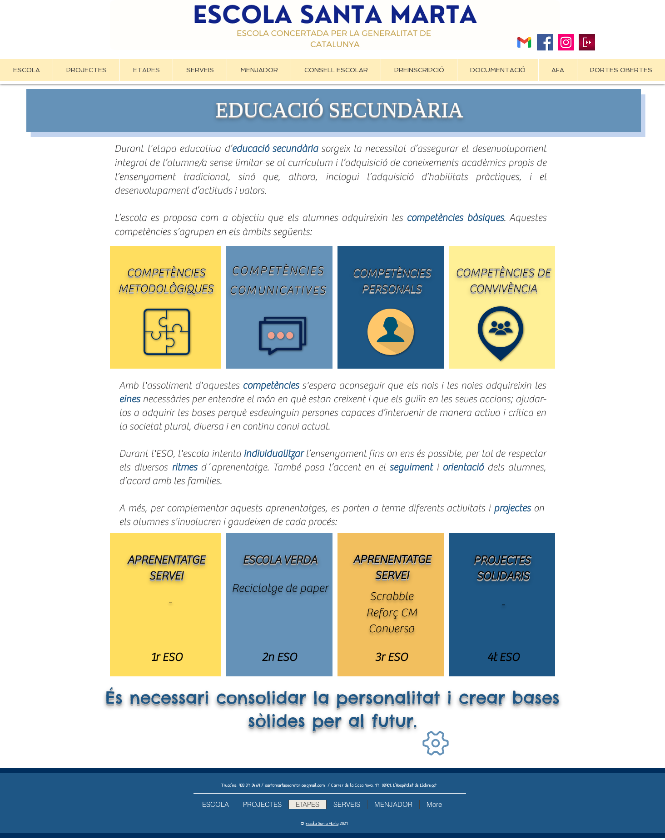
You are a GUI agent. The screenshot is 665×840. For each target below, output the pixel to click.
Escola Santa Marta (322, 823)
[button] (86, 70)
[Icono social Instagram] (566, 42)
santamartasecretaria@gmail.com (295, 785)
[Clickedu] (587, 42)
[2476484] (524, 42)
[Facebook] (545, 42)
